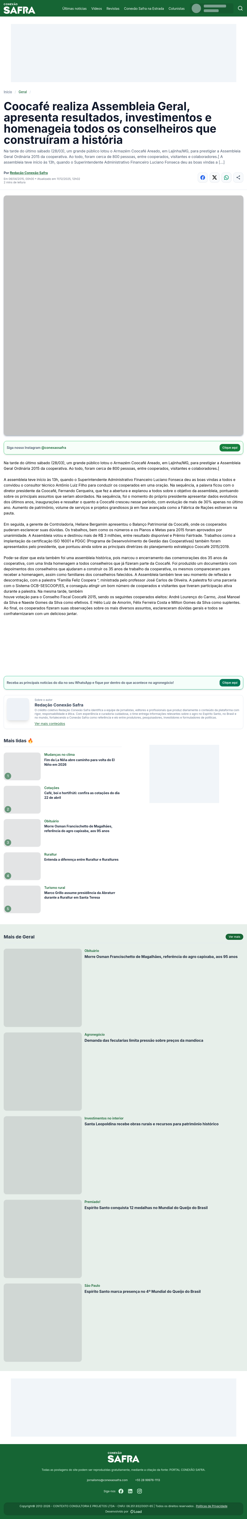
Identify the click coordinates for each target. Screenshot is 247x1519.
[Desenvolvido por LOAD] (136, 1511)
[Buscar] (240, 8)
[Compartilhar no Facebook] (203, 177)
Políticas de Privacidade (211, 1506)
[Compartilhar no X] (215, 177)
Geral (23, 92)
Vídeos (96, 8)
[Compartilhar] (238, 177)
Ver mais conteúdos (50, 724)
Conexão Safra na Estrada (144, 8)
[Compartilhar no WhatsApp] (226, 177)
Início (8, 92)
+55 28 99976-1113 (147, 1480)
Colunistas (177, 8)
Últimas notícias (74, 8)
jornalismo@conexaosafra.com (107, 1480)
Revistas (113, 8)
